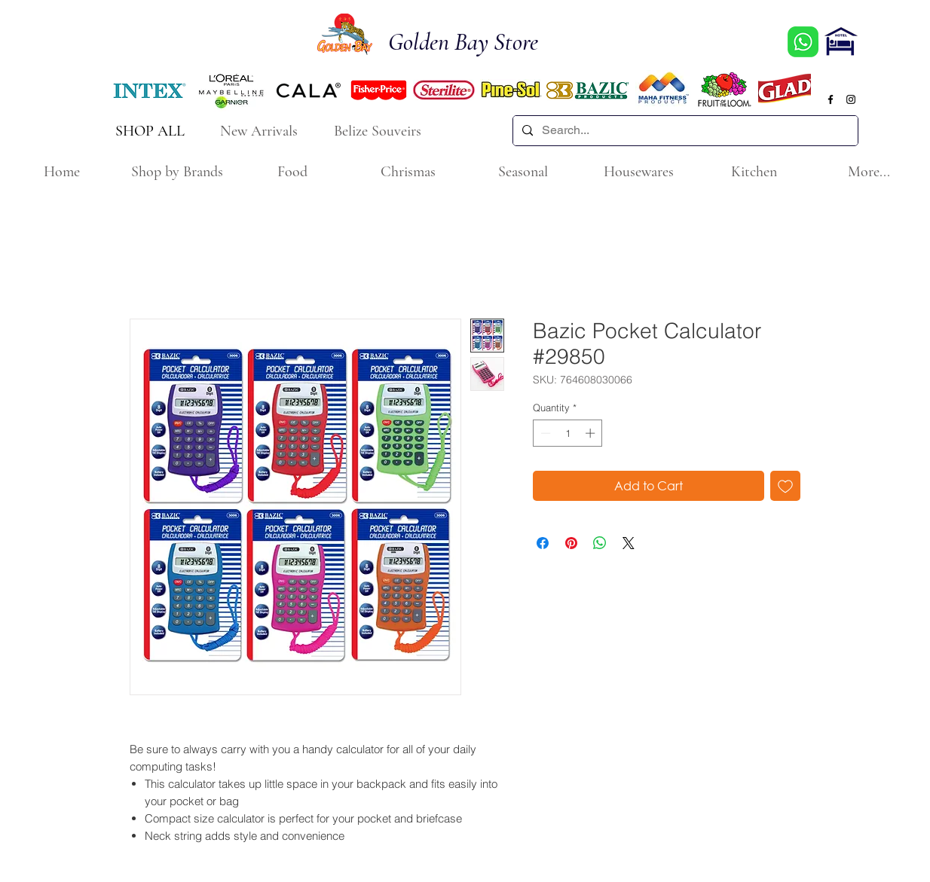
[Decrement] (544, 433)
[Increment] (592, 433)
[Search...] (684, 130)
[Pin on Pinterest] (571, 543)
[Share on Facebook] (543, 543)
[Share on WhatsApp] (600, 543)
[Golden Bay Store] (471, 43)
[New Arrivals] (260, 130)
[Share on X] (628, 543)
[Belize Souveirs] (379, 130)
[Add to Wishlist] (785, 486)
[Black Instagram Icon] (851, 99)
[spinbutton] (568, 433)
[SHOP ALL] (151, 130)
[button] (176, 172)
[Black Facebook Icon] (830, 99)
